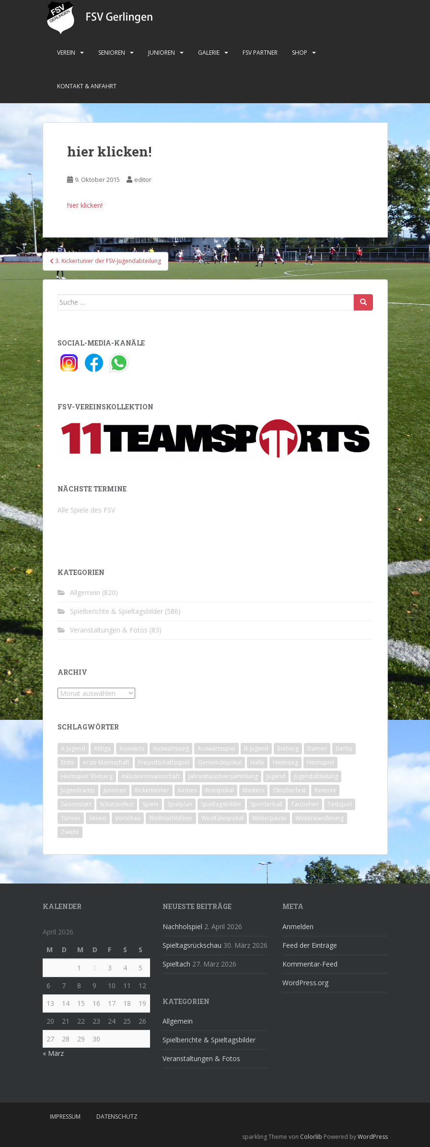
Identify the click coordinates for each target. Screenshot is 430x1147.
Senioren (111, 52)
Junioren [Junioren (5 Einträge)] (115, 790)
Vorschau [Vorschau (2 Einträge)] (127, 818)
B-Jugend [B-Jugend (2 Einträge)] (256, 748)
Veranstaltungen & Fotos (109, 629)
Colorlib (311, 1137)
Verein (66, 52)
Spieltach (176, 963)
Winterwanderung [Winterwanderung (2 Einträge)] (319, 818)
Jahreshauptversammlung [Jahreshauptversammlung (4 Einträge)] (223, 776)
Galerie (209, 52)
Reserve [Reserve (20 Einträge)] (325, 790)
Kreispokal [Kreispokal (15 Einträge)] (219, 790)
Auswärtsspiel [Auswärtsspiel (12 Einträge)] (216, 748)
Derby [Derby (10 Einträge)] (344, 748)
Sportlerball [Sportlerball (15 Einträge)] (266, 804)
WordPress (373, 1137)
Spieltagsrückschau (192, 945)
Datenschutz (117, 1116)
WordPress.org (305, 982)
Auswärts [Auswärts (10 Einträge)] (131, 748)
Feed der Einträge (309, 945)
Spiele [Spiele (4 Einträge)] (150, 804)
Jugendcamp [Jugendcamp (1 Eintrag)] (78, 790)
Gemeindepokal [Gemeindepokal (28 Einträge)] (220, 762)
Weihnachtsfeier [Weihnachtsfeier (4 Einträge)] (171, 818)
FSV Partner (260, 52)
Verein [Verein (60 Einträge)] (97, 818)
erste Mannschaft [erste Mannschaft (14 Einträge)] (106, 762)
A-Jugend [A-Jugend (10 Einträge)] (73, 748)
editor (142, 179)
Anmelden (298, 926)
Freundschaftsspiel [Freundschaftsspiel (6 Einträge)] (163, 762)
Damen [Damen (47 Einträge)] (317, 748)
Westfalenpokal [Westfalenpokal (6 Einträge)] (222, 818)
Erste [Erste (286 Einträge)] (67, 762)
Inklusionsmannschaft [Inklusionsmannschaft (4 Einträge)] (150, 776)
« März (53, 1053)
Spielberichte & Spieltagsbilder (116, 611)
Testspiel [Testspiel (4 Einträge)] (339, 804)
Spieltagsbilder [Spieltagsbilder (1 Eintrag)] (221, 804)
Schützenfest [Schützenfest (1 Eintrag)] (117, 804)
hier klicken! (85, 205)
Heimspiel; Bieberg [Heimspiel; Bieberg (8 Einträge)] (87, 776)
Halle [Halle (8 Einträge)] (257, 762)
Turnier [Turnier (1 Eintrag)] (71, 818)
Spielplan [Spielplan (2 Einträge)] (179, 804)
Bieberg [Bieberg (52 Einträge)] (288, 748)
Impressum (65, 1116)
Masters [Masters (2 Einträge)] (253, 790)
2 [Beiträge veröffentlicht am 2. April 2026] (94, 967)
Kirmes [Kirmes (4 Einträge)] (187, 790)
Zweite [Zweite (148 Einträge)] (70, 832)
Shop (299, 52)
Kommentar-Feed (309, 963)
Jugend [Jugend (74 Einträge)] (276, 776)
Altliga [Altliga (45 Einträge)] (102, 748)
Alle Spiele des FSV (86, 509)
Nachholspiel (182, 926)
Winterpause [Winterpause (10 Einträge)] (269, 818)
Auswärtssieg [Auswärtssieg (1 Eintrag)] (171, 748)
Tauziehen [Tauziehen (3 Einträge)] (305, 804)
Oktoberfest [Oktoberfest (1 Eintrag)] (289, 790)
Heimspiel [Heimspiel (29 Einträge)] (320, 762)
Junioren (161, 52)
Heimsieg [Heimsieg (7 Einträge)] (285, 762)
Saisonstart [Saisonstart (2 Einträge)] (76, 804)
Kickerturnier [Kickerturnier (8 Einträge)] (152, 790)
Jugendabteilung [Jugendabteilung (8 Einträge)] (316, 776)
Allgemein (85, 592)
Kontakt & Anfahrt (86, 86)
